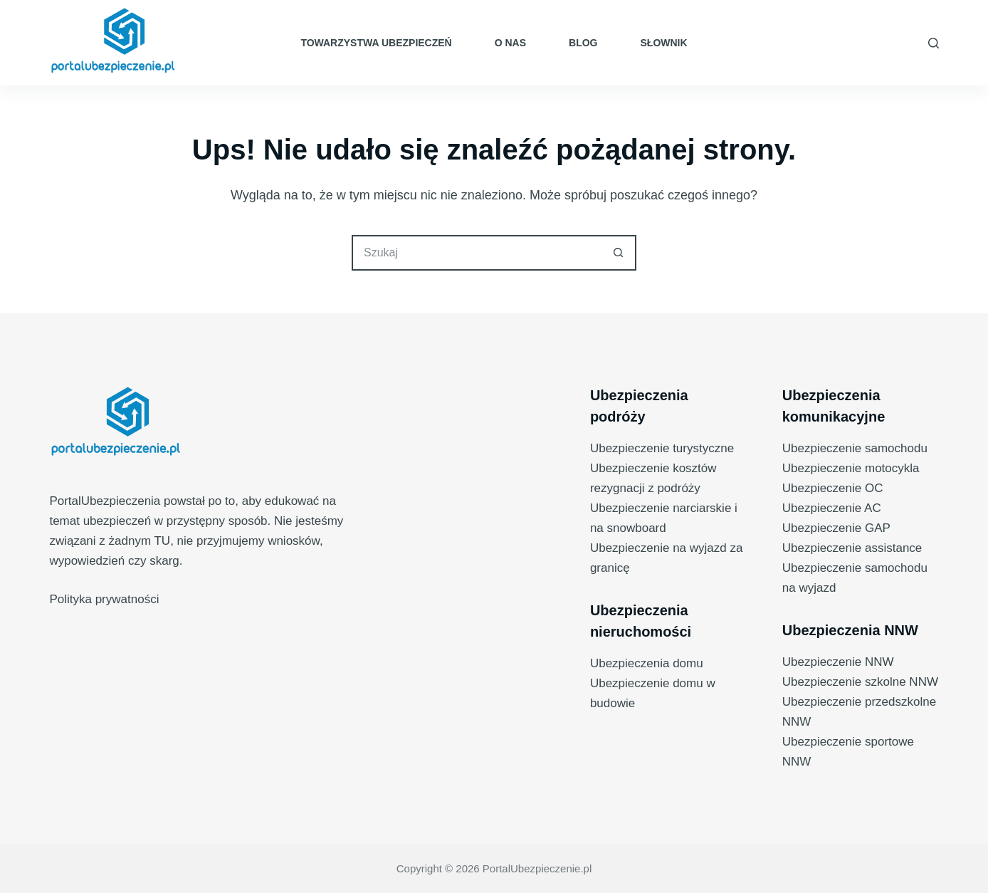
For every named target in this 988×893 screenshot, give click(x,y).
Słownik (664, 42)
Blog (583, 42)
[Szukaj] (933, 43)
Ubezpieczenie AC (831, 508)
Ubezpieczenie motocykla (851, 468)
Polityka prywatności (104, 599)
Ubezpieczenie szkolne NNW (860, 682)
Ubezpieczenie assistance (852, 548)
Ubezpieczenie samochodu (854, 448)
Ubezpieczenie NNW (838, 662)
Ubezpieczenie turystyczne (662, 448)
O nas (510, 42)
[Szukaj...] (476, 253)
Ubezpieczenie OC (832, 488)
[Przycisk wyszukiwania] (618, 253)
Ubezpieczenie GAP (836, 528)
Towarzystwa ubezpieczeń (375, 42)
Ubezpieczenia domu (646, 663)
